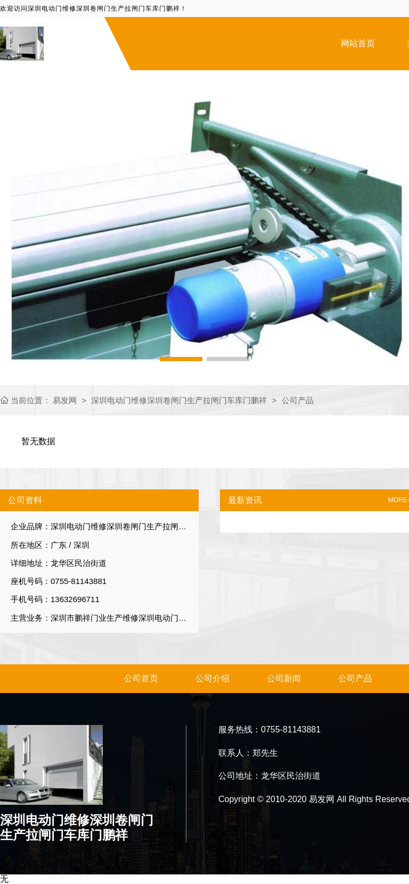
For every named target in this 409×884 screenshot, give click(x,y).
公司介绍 (212, 678)
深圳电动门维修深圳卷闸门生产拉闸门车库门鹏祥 (179, 400)
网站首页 (358, 43)
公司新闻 (284, 678)
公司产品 (298, 400)
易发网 (66, 400)
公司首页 (141, 678)
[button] (181, 359)
